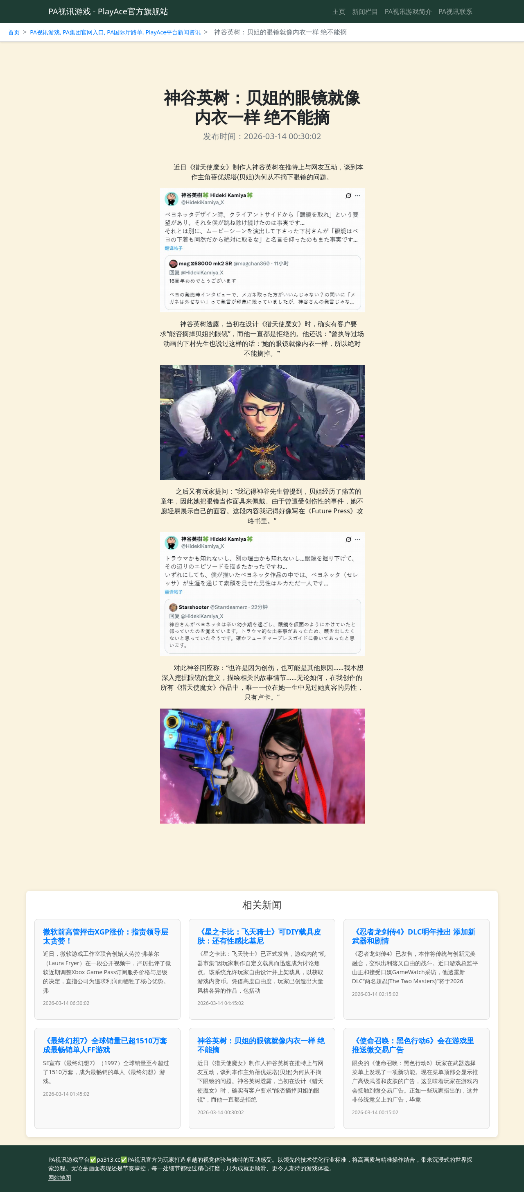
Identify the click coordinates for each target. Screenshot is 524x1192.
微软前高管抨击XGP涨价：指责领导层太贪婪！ (105, 936)
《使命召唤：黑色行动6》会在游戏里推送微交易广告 (413, 1045)
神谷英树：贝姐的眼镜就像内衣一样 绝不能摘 (261, 1045)
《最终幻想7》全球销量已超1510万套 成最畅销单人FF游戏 (105, 1045)
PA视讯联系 (455, 11)
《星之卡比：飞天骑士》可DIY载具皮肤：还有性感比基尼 (259, 936)
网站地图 (59, 1177)
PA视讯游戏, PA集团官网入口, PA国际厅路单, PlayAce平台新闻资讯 (115, 32)
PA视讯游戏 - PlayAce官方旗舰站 (108, 11)
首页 (14, 32)
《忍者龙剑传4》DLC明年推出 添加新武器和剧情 (413, 936)
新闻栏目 (365, 11)
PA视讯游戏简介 (408, 11)
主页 (339, 11)
